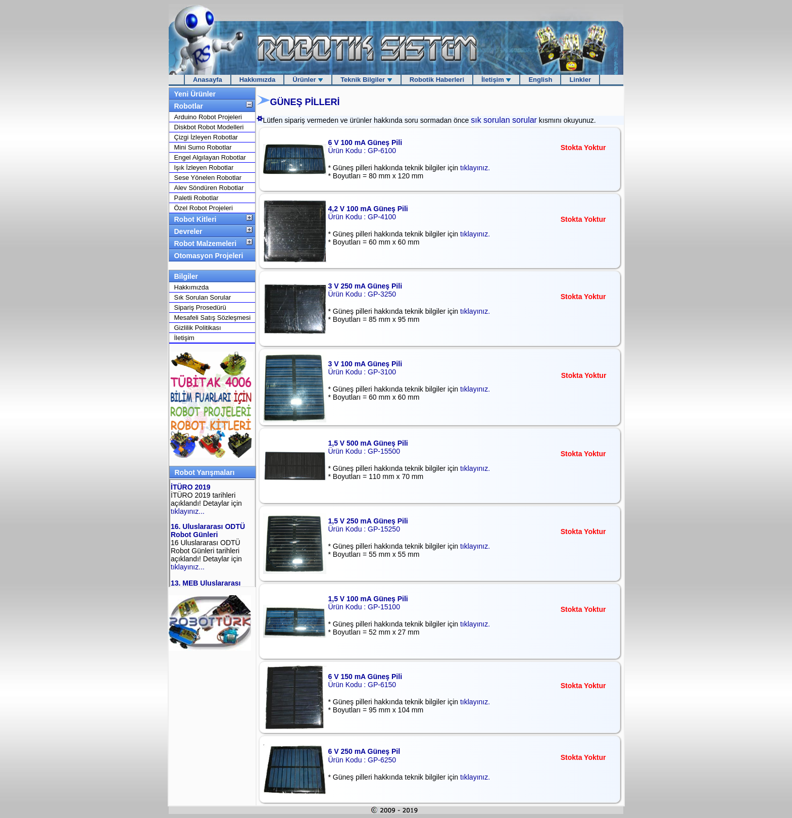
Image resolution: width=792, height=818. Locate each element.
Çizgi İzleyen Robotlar (206, 137)
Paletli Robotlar (196, 198)
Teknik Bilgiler (366, 79)
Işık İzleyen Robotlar (204, 167)
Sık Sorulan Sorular (202, 297)
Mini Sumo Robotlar (203, 147)
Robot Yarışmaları (205, 472)
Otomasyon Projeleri (208, 256)
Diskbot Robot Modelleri (209, 127)
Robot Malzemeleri (205, 243)
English (540, 79)
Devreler (188, 231)
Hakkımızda (257, 79)
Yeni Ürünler (195, 94)
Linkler (580, 79)
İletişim (496, 79)
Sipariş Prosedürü (200, 307)
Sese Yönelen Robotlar (207, 177)
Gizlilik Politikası (197, 327)
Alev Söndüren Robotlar (209, 187)
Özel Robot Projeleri (203, 208)
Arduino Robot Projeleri (208, 117)
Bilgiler (186, 276)
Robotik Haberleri (437, 79)
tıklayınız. (475, 168)
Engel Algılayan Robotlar (210, 157)
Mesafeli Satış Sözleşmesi (212, 317)
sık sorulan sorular (504, 120)
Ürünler (307, 79)
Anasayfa (207, 79)
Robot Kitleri (195, 219)
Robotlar (189, 106)
